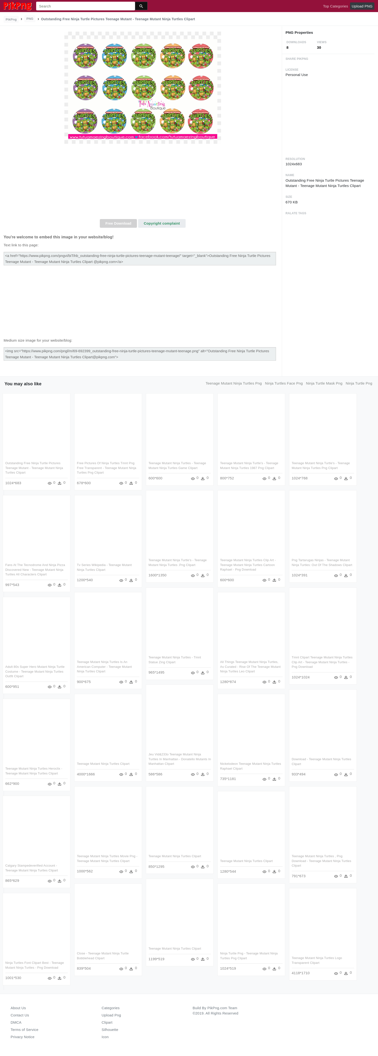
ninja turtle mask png (324, 383)
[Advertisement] (143, 183)
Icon (105, 1037)
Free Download (118, 223)
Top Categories (335, 6)
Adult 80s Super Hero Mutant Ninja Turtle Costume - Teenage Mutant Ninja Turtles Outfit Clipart (35, 671)
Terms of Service (24, 1030)
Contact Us (20, 1015)
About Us (18, 1008)
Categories (111, 1008)
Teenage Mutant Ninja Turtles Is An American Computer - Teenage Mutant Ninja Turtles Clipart (104, 666)
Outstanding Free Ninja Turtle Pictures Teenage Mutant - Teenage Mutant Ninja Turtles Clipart (34, 467)
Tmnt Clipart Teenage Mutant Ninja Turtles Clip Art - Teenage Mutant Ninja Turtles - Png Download (322, 662)
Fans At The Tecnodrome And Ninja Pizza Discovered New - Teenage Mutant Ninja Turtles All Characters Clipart (35, 569)
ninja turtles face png (284, 383)
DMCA (16, 1022)
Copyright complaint (162, 223)
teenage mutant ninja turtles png (234, 383)
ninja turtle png (359, 383)
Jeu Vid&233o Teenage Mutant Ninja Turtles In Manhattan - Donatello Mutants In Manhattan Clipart (179, 759)
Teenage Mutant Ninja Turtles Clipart (103, 764)
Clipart (107, 1022)
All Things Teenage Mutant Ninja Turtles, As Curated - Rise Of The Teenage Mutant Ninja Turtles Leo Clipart (250, 666)
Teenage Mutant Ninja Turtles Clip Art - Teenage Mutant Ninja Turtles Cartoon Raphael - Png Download (248, 564)
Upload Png (111, 1015)
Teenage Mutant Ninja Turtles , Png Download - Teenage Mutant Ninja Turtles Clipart (321, 860)
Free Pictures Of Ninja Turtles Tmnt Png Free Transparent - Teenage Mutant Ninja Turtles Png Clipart (106, 467)
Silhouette (110, 1030)
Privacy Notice (22, 1037)
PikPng (11, 19)
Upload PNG (362, 6)
